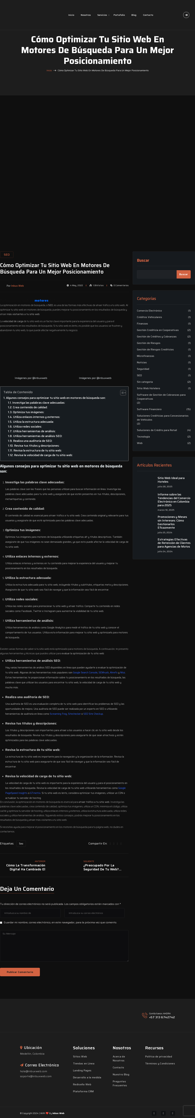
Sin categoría (145, 382)
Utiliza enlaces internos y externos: (36, 417)
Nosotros (86, 15)
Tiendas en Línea (83, 1063)
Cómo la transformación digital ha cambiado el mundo (25, 867)
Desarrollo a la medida (87, 1077)
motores (42, 300)
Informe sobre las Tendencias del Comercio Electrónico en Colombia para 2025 (174, 500)
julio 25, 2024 (165, 532)
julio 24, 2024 (165, 551)
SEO (139, 375)
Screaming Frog (58, 714)
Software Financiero (149, 409)
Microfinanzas (145, 356)
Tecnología (143, 437)
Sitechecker (74, 714)
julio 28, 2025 (165, 486)
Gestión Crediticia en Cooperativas (158, 330)
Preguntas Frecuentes (120, 1083)
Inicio (71, 15)
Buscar (143, 260)
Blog (133, 15)
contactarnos (7, 832)
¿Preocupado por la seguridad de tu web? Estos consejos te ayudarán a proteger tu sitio (105, 867)
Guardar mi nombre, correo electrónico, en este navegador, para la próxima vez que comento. (60, 922)
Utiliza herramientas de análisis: (34, 431)
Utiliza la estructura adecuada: (33, 421)
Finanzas (142, 324)
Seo (21, 844)
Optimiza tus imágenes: (28, 412)
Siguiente (88, 861)
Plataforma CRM (83, 1091)
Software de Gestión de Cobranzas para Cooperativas (161, 397)
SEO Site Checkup (93, 714)
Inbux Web (58, 1113)
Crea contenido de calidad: (30, 407)
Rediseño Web (82, 1084)
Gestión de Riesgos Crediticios (155, 350)
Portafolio (119, 15)
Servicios (102, 15)
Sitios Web (80, 1056)
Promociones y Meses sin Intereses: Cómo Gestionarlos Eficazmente (172, 522)
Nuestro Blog (121, 1074)
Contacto (148, 15)
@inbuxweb (39, 378)
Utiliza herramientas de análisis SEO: (37, 436)
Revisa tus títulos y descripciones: (36, 445)
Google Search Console (85, 673)
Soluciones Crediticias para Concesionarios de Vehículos (163, 418)
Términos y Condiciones (160, 1063)
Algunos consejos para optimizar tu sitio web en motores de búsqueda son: (56, 398)
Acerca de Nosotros (119, 1058)
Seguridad (143, 369)
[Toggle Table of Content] (121, 393)
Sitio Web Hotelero (148, 388)
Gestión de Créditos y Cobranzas (157, 337)
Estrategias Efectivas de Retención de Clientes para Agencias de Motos (174, 543)
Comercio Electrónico (149, 311)
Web (140, 443)
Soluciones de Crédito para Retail (157, 430)
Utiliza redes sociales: (27, 426)
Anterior (40, 861)
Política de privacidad (158, 1056)
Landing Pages (82, 1070)
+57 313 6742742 (162, 1017)
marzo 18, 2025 (166, 510)
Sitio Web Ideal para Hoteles (171, 479)
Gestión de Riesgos (148, 343)
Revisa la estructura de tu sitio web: (37, 450)
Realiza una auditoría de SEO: (32, 441)
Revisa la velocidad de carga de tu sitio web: (43, 455)
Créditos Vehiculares (149, 317)
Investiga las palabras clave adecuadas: (38, 402)
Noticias (142, 362)
